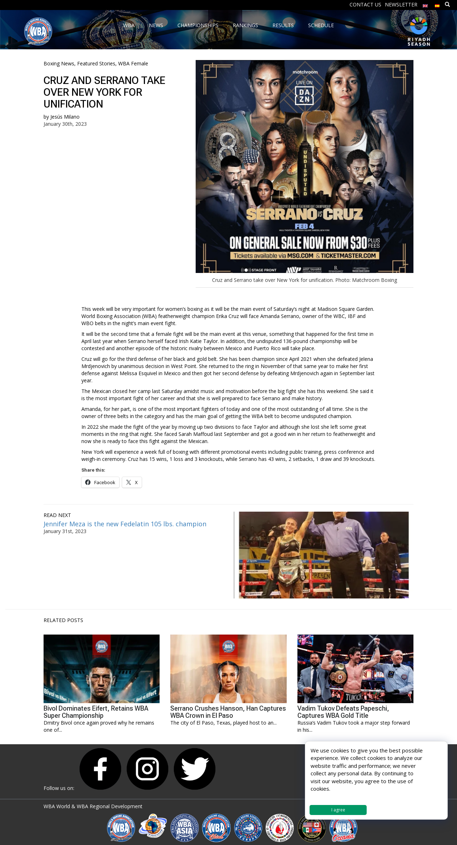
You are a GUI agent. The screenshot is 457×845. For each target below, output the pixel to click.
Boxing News (59, 63)
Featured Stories (96, 63)
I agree (338, 810)
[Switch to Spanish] (437, 4)
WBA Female (133, 63)
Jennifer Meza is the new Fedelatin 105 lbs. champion (125, 524)
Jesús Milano (65, 116)
